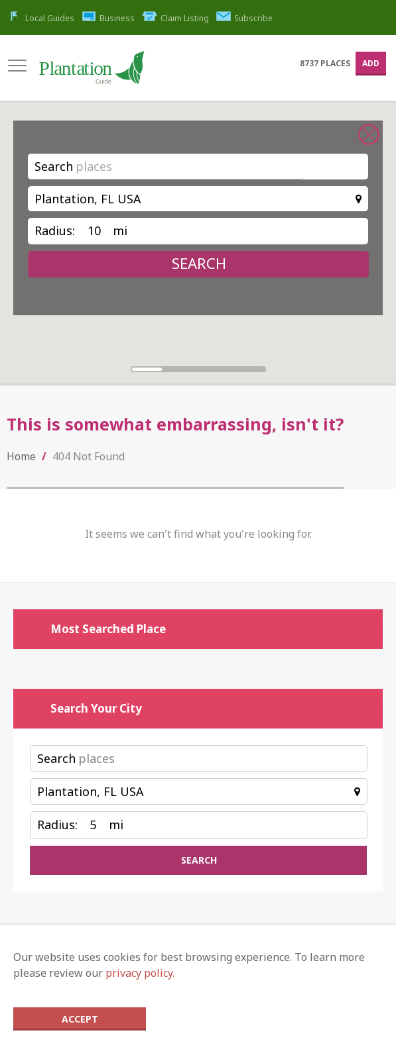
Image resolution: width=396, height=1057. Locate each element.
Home (21, 456)
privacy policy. (139, 973)
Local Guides (40, 18)
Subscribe (244, 18)
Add (370, 63)
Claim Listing (175, 18)
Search (53, 166)
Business (108, 18)
